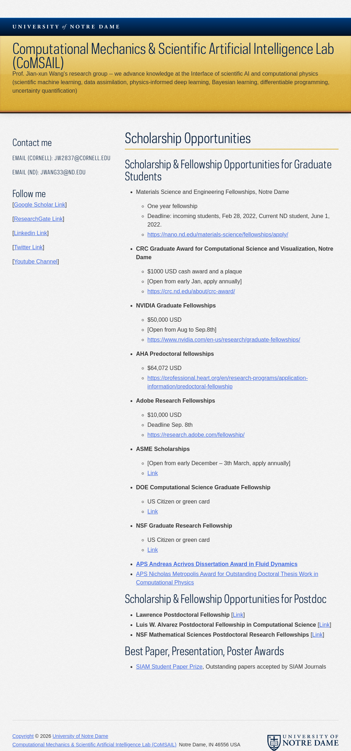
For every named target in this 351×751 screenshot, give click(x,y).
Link (153, 473)
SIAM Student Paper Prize (169, 667)
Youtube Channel (35, 262)
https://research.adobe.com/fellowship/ (196, 435)
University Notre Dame (65, 27)
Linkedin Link (30, 233)
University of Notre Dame (80, 736)
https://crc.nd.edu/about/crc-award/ (191, 291)
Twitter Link (28, 247)
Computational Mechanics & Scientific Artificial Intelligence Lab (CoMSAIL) (173, 55)
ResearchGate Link (38, 219)
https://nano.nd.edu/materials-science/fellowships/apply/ (218, 235)
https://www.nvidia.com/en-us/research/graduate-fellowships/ (224, 340)
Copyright (23, 736)
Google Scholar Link (39, 205)
